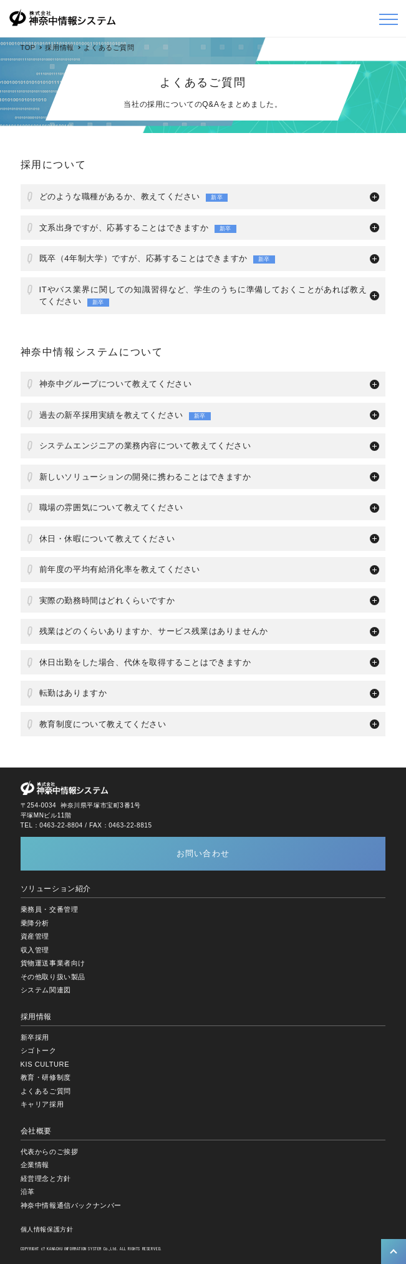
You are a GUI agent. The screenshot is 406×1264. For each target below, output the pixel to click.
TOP (28, 47)
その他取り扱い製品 (53, 976)
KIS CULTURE (45, 1064)
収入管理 (35, 950)
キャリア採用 (42, 1104)
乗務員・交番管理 (50, 909)
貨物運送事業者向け (53, 963)
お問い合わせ (203, 853)
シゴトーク (39, 1050)
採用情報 (59, 47)
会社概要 (36, 1131)
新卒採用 (35, 1037)
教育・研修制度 (46, 1077)
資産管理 (35, 936)
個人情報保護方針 (47, 1229)
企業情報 (35, 1164)
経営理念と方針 (46, 1178)
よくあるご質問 (46, 1091)
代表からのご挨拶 (50, 1151)
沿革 (28, 1191)
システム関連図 (46, 990)
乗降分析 (35, 923)
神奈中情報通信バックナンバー (71, 1205)
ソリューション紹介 (56, 888)
